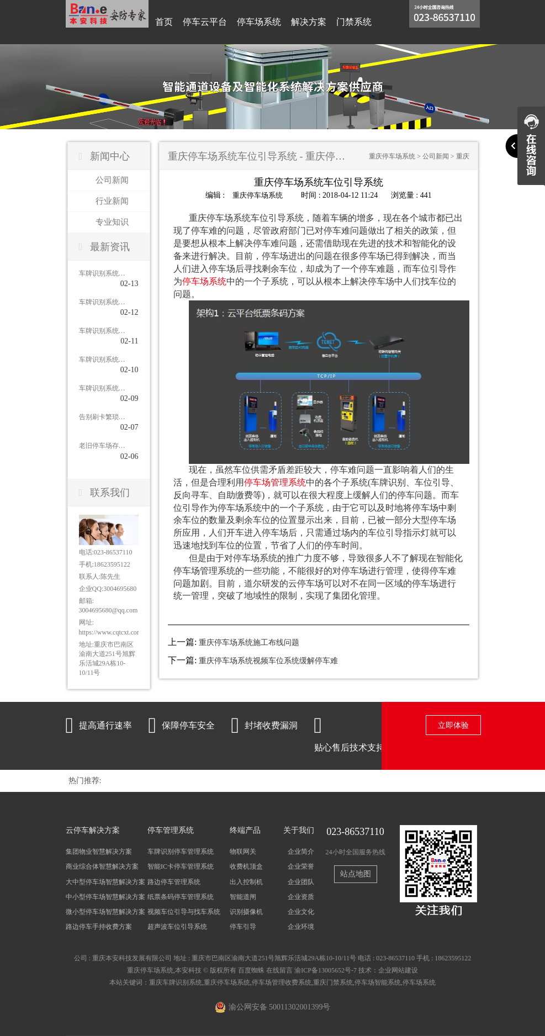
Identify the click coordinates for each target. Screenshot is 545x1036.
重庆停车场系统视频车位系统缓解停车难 (268, 661)
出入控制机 (246, 882)
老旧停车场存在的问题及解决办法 (102, 446)
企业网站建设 (398, 970)
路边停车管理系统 (173, 882)
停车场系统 (259, 22)
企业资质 (301, 897)
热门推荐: (85, 780)
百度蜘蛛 (251, 970)
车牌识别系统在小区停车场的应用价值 (102, 331)
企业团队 (301, 882)
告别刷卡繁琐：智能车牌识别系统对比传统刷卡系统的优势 (102, 417)
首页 (164, 22)
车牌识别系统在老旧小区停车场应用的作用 (102, 302)
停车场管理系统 (275, 482)
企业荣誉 (301, 866)
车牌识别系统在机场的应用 (102, 388)
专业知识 (112, 222)
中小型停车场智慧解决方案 (105, 897)
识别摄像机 (246, 912)
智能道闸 (243, 897)
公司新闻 (112, 180)
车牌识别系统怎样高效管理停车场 (102, 359)
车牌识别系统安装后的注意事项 (102, 273)
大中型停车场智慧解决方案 (105, 882)
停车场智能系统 (377, 982)
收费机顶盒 (246, 866)
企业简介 (301, 851)
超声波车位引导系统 (177, 927)
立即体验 (453, 725)
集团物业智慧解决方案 (99, 851)
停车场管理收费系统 (281, 982)
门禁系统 (354, 22)
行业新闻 (112, 201)
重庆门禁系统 (333, 982)
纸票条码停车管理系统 (180, 897)
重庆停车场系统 (392, 156)
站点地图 (355, 874)
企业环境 (301, 927)
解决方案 (308, 22)
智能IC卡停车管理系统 (180, 866)
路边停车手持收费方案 (99, 927)
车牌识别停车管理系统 (180, 851)
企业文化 (301, 912)
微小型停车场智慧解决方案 (105, 912)
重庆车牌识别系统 (175, 982)
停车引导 (243, 927)
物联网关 (243, 851)
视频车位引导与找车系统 (183, 912)
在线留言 (279, 970)
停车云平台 (205, 22)
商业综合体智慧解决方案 (102, 866)
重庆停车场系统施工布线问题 (249, 642)
